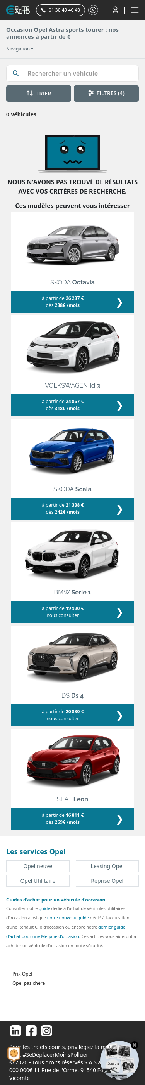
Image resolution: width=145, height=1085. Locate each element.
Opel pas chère (28, 983)
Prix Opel (22, 974)
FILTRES (106, 93)
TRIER (38, 93)
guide (44, 908)
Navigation (18, 49)
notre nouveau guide (68, 917)
